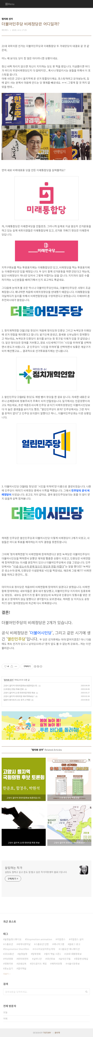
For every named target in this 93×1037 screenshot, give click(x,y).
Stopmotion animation (39, 939)
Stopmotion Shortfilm (17, 949)
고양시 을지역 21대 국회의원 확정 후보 (19, 692)
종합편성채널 (81, 958)
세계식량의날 (24, 944)
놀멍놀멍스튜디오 (13, 939)
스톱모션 (9, 944)
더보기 (6, 973)
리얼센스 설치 (77, 939)
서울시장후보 (73, 963)
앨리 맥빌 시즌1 (53, 953)
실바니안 (37, 958)
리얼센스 (61, 939)
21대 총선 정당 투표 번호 (13, 689)
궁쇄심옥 (22, 963)
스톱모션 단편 (42, 944)
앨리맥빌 (22, 968)
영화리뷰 (9, 963)
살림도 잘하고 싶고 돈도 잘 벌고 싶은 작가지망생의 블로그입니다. (36, 872)
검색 (86, 992)
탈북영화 (36, 953)
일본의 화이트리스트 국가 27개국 (16, 699)
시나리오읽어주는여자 (44, 949)
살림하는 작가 (13, 868)
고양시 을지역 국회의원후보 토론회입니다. (20, 685)
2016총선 (9, 953)
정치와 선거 (8, 679)
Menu (11, 4)
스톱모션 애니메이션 (70, 949)
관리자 (57, 1032)
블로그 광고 (74, 944)
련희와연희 (23, 958)
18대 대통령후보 (74, 953)
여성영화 (9, 958)
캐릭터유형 (57, 963)
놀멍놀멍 (23, 953)
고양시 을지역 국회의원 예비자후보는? (18, 696)
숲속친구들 (65, 958)
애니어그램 (59, 944)
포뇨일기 (9, 968)
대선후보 (51, 958)
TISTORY (47, 1032)
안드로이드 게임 (39, 963)
